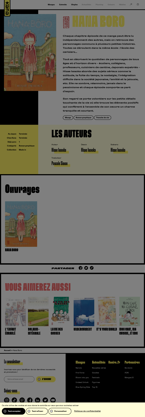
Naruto (79, 368)
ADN (127, 373)
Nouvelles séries (99, 368)
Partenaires (132, 362)
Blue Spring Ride (83, 387)
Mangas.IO (129, 378)
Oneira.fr (114, 362)
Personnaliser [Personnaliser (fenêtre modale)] (60, 411)
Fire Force (80, 373)
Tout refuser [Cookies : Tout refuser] (37, 411)
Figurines (96, 382)
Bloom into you (82, 378)
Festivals (96, 378)
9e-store (128, 368)
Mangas (80, 362)
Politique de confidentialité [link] (87, 411)
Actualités (98, 362)
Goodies (95, 373)
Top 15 (94, 387)
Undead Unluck (82, 382)
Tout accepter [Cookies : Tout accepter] (14, 411)
